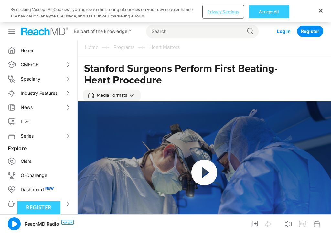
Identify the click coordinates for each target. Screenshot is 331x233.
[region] (165, 11)
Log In (284, 31)
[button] (112, 95)
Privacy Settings (223, 11)
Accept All (269, 11)
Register (310, 31)
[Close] (321, 11)
